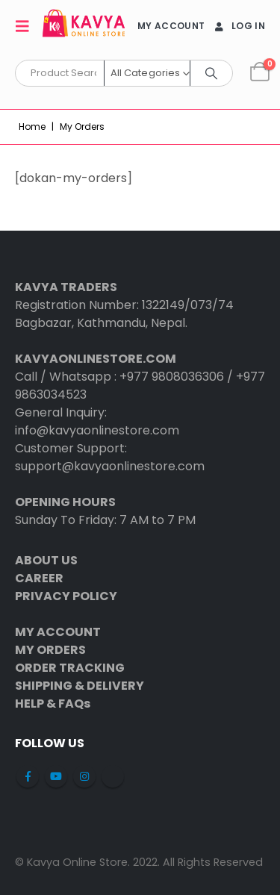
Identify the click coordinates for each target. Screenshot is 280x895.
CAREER (39, 578)
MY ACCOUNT (171, 25)
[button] (27, 26)
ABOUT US (46, 560)
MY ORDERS (50, 649)
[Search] (211, 73)
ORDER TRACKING (70, 667)
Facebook (27, 776)
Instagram (84, 776)
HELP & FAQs (52, 703)
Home (32, 126)
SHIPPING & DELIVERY (79, 685)
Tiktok (113, 776)
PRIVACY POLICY (66, 596)
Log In (238, 25)
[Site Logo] (83, 26)
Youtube (56, 776)
